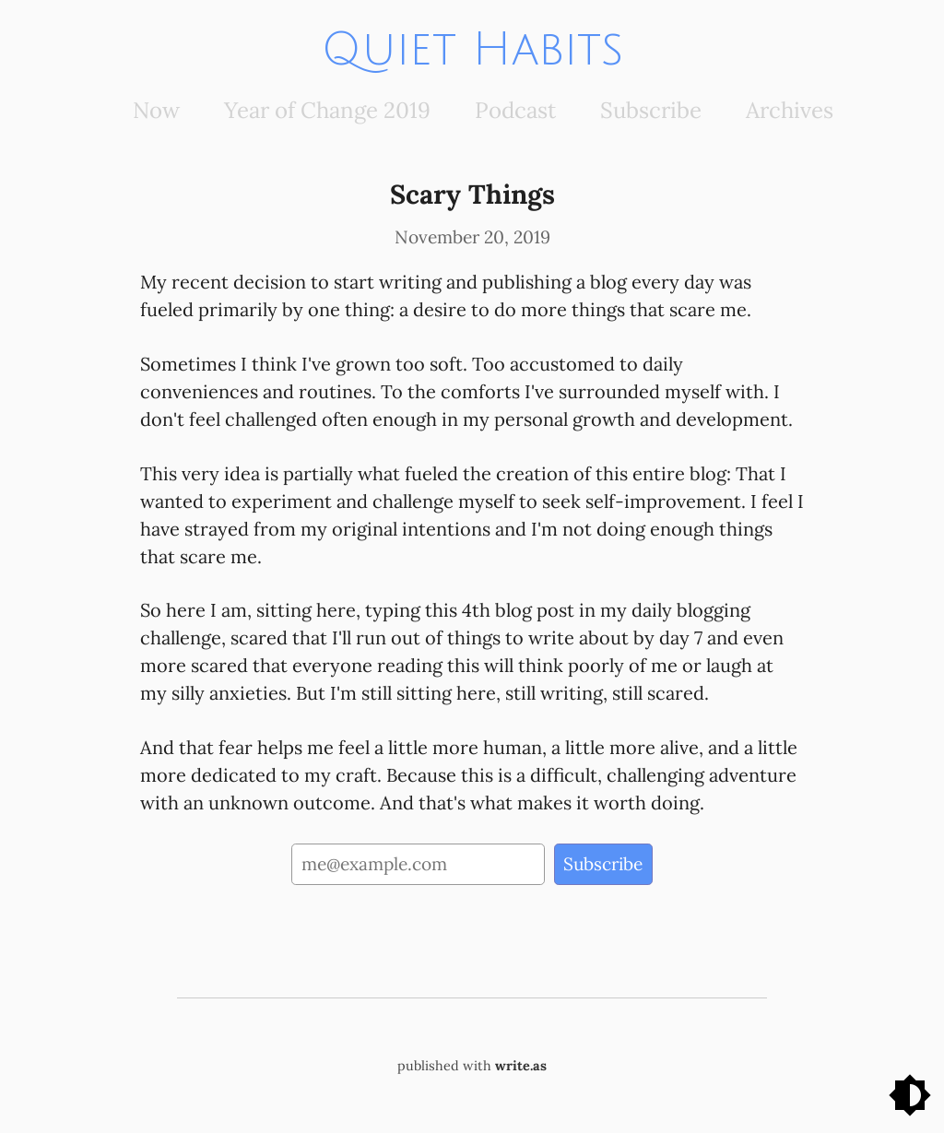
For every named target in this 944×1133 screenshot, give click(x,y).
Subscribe (651, 110)
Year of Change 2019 (327, 110)
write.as (521, 1065)
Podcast (515, 110)
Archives (789, 110)
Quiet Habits (472, 50)
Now (156, 110)
